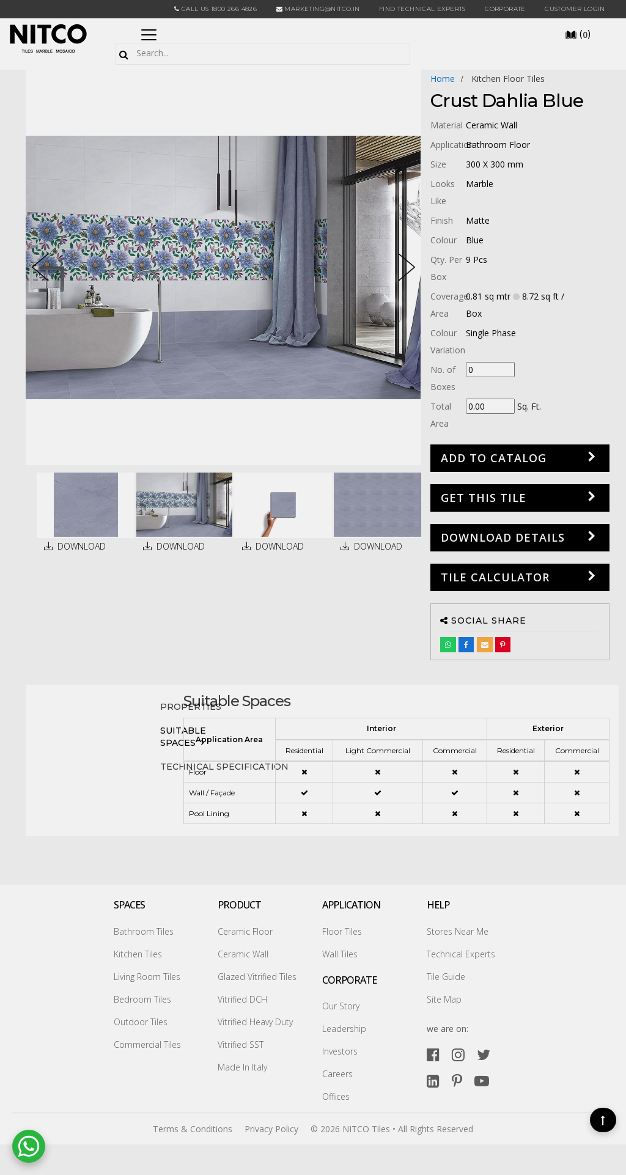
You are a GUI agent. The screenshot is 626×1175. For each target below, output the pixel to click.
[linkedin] (433, 1080)
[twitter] (483, 1054)
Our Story (340, 1006)
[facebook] (433, 1054)
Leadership (344, 1028)
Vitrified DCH (242, 999)
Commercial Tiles (147, 1044)
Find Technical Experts (422, 9)
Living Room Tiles (147, 976)
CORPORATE (505, 9)
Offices (336, 1096)
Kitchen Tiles (138, 954)
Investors (340, 1051)
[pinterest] (457, 1080)
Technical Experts (461, 954)
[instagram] (458, 1054)
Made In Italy (242, 1067)
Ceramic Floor (245, 931)
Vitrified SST (240, 1044)
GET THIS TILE (483, 497)
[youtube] (481, 1080)
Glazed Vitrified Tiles (257, 976)
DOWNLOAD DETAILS (503, 537)
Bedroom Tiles (142, 999)
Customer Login (575, 9)
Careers (337, 1074)
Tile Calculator (495, 577)
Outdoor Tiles (141, 1022)
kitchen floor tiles (508, 78)
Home (442, 78)
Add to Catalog (494, 458)
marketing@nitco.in (318, 9)
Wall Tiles (340, 954)
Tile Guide (446, 976)
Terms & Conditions (192, 1129)
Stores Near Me (457, 931)
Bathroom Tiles (144, 931)
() (578, 33)
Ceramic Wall (243, 954)
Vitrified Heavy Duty (255, 1022)
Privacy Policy (271, 1129)
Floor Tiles (342, 931)
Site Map (444, 999)
